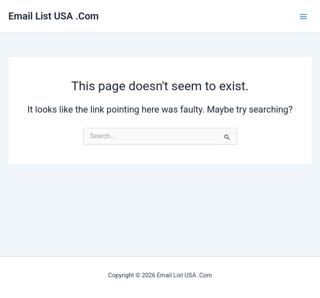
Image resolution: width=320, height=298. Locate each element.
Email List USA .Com (53, 16)
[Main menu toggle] (303, 16)
